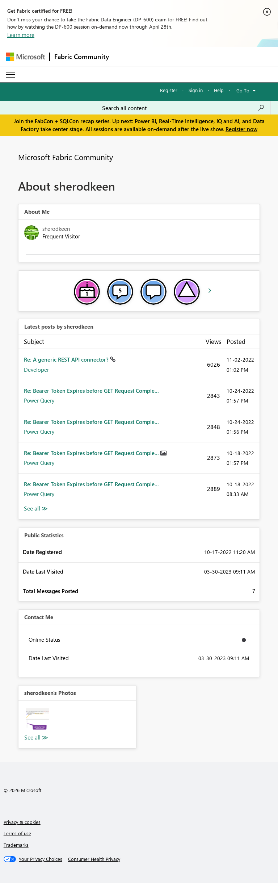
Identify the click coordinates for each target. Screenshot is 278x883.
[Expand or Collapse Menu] (10, 74)
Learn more (20, 34)
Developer (36, 369)
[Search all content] (183, 108)
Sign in (196, 90)
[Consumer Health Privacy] (94, 859)
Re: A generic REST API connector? (67, 359)
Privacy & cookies (22, 822)
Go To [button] (242, 90)
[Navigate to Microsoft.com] (25, 57)
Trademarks (16, 845)
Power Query (39, 400)
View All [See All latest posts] (36, 508)
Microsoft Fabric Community (65, 157)
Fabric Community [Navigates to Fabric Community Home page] (81, 56)
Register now (241, 129)
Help (219, 90)
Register (168, 90)
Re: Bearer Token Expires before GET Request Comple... (91, 390)
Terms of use (17, 833)
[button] (37, 719)
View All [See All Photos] (36, 737)
